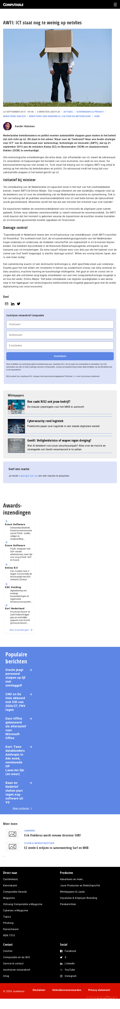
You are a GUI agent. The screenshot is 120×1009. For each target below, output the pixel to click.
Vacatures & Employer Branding (78, 898)
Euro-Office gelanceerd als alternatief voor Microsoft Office (15, 728)
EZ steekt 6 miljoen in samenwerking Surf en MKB (56, 848)
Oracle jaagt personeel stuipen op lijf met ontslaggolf (15, 677)
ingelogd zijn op (28, 475)
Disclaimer (39, 990)
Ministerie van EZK (14, 116)
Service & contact (13, 963)
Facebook (70, 951)
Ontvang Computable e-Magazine (22, 904)
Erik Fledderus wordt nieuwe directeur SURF (52, 835)
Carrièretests (10, 879)
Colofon (7, 951)
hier (74, 376)
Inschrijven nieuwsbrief (16, 969)
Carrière (29, 830)
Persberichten (68, 904)
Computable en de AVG (16, 957)
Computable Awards (15, 891)
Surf (97, 116)
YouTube (70, 969)
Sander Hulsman (25, 126)
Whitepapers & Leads (72, 891)
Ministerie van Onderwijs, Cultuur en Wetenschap (60, 116)
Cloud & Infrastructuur (39, 843)
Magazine (9, 898)
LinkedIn (70, 963)
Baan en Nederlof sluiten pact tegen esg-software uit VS (14, 792)
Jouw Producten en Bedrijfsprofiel (80, 885)
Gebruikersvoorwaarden (66, 990)
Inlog (6, 976)
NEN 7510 (9, 935)
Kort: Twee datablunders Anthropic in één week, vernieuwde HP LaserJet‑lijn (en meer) (15, 760)
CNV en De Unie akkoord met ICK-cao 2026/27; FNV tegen (15, 702)
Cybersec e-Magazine (15, 910)
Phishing (8, 922)
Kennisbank (10, 885)
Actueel (68, 111)
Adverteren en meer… (72, 879)
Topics (7, 916)
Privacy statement (99, 990)
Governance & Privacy (90, 111)
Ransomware (10, 929)
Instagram (71, 976)
